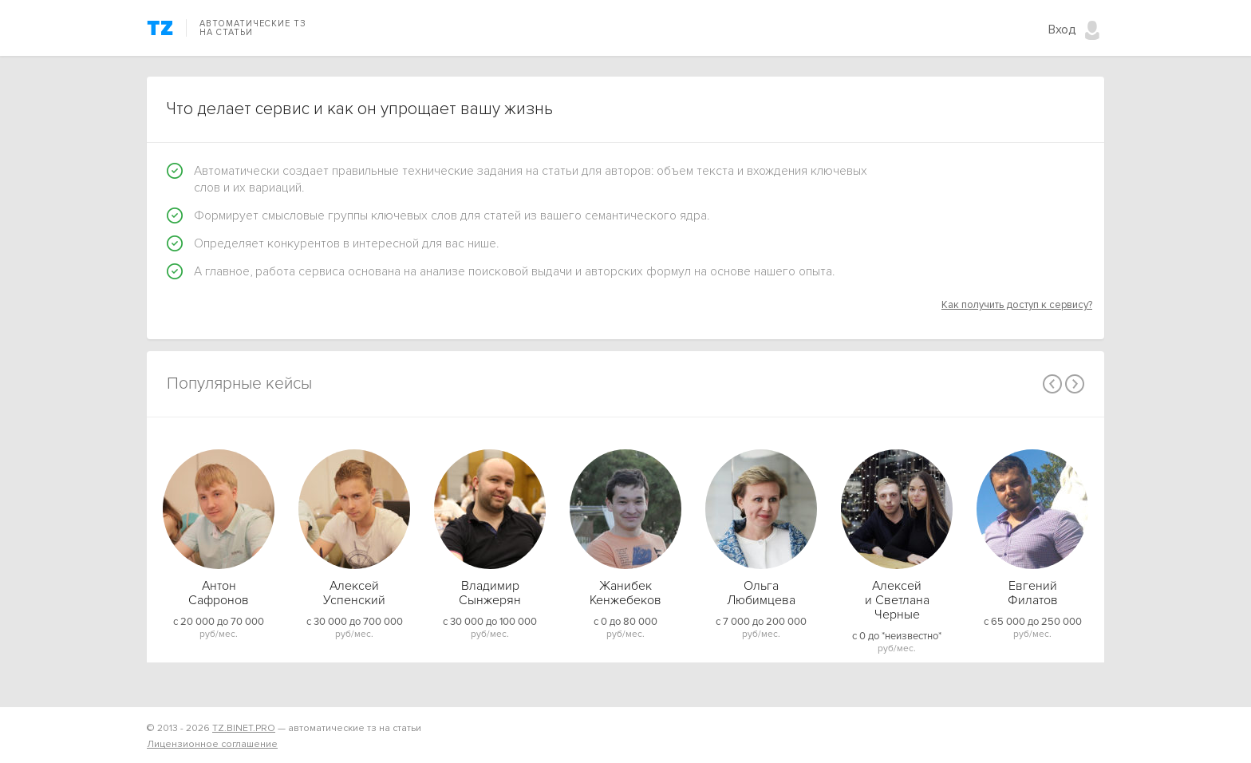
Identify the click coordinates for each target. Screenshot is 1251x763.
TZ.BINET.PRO (243, 728)
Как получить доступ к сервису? (1016, 304)
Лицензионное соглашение (212, 744)
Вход (1062, 30)
